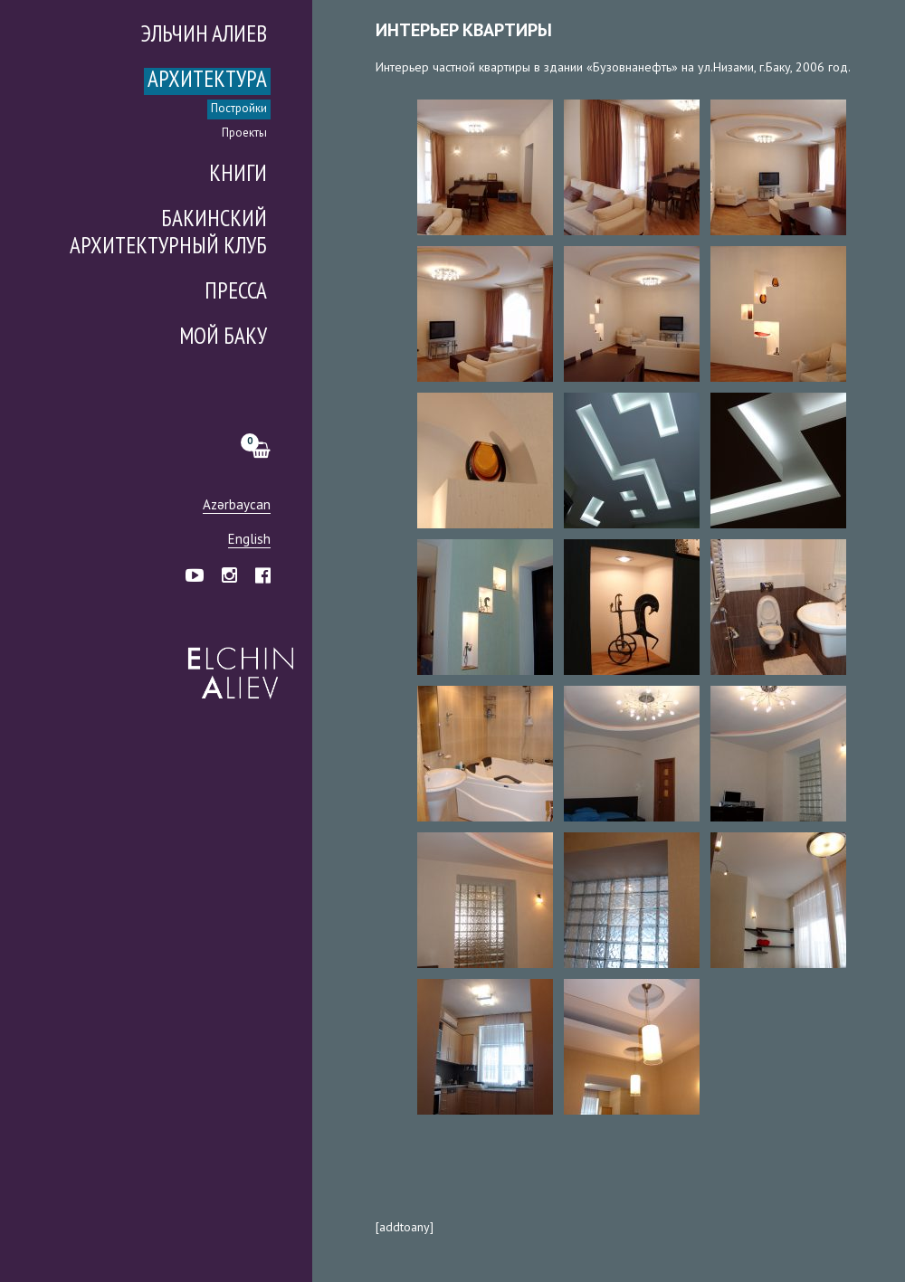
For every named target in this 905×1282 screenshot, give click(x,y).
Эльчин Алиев (236, 663)
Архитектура (207, 81)
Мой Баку (223, 338)
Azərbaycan (237, 505)
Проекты (244, 133)
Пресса (236, 292)
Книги (238, 175)
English (249, 539)
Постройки (239, 109)
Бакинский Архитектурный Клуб (168, 234)
